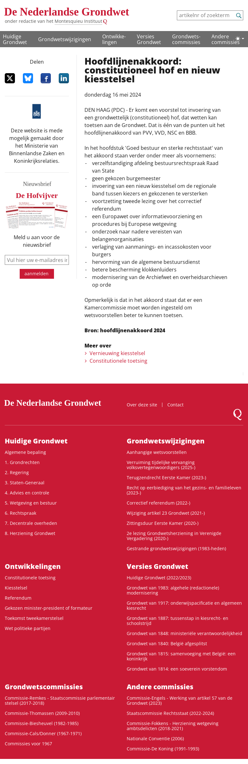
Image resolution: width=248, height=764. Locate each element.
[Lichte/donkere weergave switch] (239, 38)
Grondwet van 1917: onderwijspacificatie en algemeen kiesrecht (184, 605)
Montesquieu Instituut (78, 21)
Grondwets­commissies (186, 39)
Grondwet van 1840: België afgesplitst (167, 643)
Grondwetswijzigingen (64, 39)
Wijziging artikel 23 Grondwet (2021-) (166, 513)
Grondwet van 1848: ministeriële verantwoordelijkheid (184, 633)
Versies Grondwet (149, 39)
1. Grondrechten (22, 462)
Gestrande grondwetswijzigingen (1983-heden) (176, 548)
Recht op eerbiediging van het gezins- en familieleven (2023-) (184, 490)
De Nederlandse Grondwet (66, 12)
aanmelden (36, 274)
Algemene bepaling (25, 452)
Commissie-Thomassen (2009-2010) (42, 713)
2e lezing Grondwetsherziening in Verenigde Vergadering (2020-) (174, 535)
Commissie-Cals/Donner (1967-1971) (43, 733)
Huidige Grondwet (15, 39)
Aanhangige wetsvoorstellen (157, 452)
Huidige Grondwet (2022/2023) (159, 578)
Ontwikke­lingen (114, 39)
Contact (175, 405)
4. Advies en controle (27, 493)
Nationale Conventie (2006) (155, 738)
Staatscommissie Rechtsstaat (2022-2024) (170, 713)
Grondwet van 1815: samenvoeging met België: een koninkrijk (181, 656)
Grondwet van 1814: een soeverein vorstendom (177, 669)
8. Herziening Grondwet (30, 533)
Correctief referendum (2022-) (158, 503)
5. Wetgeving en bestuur (31, 503)
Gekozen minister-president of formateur (48, 608)
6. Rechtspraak (20, 513)
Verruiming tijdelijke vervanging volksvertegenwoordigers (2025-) (161, 464)
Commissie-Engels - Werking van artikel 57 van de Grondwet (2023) (179, 700)
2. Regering (17, 472)
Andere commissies (225, 39)
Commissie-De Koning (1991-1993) (163, 749)
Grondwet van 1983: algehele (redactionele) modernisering (173, 590)
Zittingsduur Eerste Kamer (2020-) (162, 523)
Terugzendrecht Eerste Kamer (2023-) (166, 477)
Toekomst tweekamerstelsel (34, 618)
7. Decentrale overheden (31, 523)
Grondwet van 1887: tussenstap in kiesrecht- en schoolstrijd (177, 620)
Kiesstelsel (16, 588)
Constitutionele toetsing (118, 360)
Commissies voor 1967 (28, 744)
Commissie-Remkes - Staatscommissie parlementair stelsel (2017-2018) (60, 700)
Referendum (18, 598)
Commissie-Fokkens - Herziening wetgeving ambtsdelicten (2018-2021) (172, 725)
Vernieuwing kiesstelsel (117, 353)
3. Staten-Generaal (24, 483)
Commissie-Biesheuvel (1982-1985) (41, 723)
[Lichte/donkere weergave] (239, 38)
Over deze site (142, 405)
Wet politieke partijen (27, 628)
